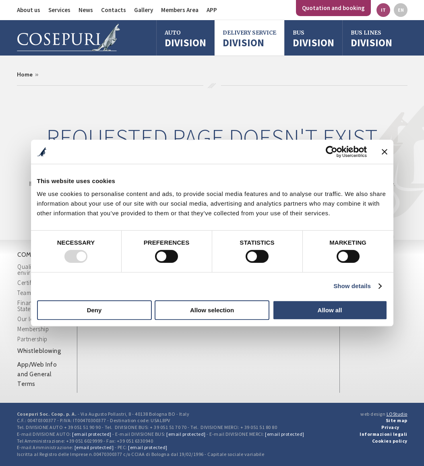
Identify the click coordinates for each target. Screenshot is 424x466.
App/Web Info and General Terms (37, 374)
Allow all (330, 310)
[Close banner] (384, 152)
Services (59, 10)
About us (28, 10)
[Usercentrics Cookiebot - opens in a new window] (331, 152)
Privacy (390, 427)
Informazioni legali (383, 434)
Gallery (143, 10)
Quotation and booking (333, 8)
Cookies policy (389, 441)
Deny (94, 310)
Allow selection (212, 310)
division (313, 38)
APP (212, 10)
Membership (33, 329)
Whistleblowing (39, 351)
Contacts (113, 10)
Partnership (32, 339)
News (86, 10)
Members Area (180, 10)
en (401, 10)
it (383, 10)
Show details (352, 285)
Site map (396, 420)
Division (185, 38)
